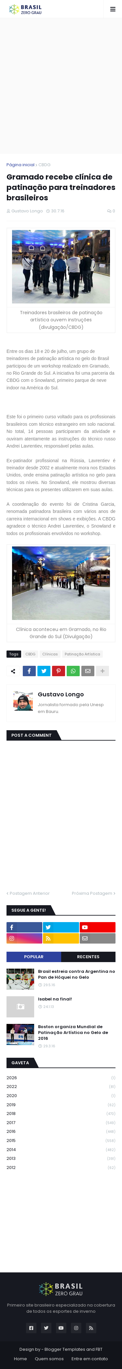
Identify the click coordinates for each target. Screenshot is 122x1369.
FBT (99, 1349)
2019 (61, 1105)
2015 (61, 1140)
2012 (61, 1167)
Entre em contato (90, 1359)
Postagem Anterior (30, 893)
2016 (61, 1131)
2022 (61, 1086)
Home (20, 1359)
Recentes (88, 957)
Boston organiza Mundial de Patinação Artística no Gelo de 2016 (73, 1032)
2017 (61, 1123)
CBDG (44, 165)
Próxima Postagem (92, 893)
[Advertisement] (61, 86)
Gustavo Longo (61, 694)
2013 (61, 1158)
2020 (61, 1096)
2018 (61, 1113)
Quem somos (49, 1359)
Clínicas (50, 654)
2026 (61, 1078)
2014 (61, 1150)
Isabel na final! (55, 999)
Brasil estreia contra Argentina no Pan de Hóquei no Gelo (76, 974)
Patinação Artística (82, 654)
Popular (34, 957)
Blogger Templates (65, 1349)
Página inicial (20, 165)
